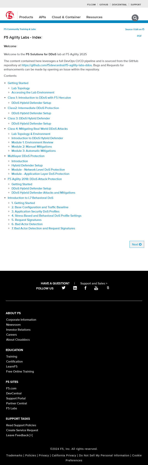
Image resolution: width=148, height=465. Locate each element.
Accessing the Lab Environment (33, 92)
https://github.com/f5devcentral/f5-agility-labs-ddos (57, 65)
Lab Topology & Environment (31, 133)
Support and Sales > (93, 283)
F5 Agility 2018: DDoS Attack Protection (35, 179)
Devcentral (119, 5)
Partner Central (16, 403)
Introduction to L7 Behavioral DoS (30, 197)
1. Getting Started (23, 203)
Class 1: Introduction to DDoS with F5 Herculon (39, 97)
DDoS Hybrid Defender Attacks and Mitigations (43, 192)
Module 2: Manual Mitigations (32, 146)
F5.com (91, 5)
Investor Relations (18, 329)
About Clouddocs (18, 339)
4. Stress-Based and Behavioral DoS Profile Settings (46, 215)
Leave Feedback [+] (19, 435)
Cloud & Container (66, 17)
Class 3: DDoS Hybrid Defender (29, 118)
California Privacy (64, 455)
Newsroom (13, 324)
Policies (30, 455)
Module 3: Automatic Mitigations (34, 150)
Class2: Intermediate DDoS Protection (33, 108)
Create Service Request (22, 430)
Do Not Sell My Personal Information (104, 455)
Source (129, 29)
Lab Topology (21, 88)
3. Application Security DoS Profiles (35, 211)
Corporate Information (21, 319)
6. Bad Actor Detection (27, 224)
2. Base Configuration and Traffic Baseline (40, 207)
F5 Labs (11, 408)
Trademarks (14, 455)
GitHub (103, 5)
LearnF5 (12, 366)
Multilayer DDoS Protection (26, 156)
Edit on (139, 29)
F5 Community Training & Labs (20, 29)
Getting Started (18, 83)
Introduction (20, 161)
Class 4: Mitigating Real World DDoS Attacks (38, 128)
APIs (42, 17)
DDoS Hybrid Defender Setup (31, 102)
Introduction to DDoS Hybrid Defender (37, 138)
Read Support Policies (21, 425)
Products (26, 17)
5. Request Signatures (26, 219)
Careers (11, 334)
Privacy (44, 455)
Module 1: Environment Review (32, 142)
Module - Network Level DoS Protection (38, 169)
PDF (139, 36)
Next (137, 244)
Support (136, 5)
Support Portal (16, 398)
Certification (14, 361)
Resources (94, 17)
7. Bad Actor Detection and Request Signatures (43, 228)
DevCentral (14, 393)
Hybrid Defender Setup (27, 165)
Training (11, 356)
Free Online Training (20, 371)
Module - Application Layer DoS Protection (40, 173)
